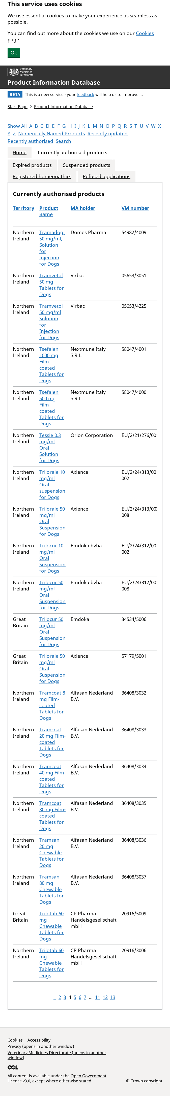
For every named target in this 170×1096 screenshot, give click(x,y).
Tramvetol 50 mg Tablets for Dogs (51, 285)
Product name (48, 211)
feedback (85, 94)
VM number (135, 208)
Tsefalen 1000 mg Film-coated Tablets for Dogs (51, 365)
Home (19, 152)
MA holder (83, 208)
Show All (17, 126)
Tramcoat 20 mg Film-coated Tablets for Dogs (52, 742)
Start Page (17, 106)
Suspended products (86, 165)
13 (112, 997)
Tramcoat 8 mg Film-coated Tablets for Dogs (52, 705)
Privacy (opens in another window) (41, 1046)
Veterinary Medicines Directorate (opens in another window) (57, 1055)
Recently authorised (30, 141)
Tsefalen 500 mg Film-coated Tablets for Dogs (51, 408)
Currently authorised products (72, 152)
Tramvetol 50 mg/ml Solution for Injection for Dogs (51, 322)
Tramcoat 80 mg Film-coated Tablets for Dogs (52, 816)
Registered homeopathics (42, 176)
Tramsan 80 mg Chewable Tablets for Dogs (51, 889)
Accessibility (38, 1040)
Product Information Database (54, 82)
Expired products (32, 165)
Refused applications (106, 176)
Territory (23, 208)
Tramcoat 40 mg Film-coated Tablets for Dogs (52, 779)
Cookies (145, 33)
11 (97, 997)
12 (105, 997)
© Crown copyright (144, 1080)
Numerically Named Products (51, 133)
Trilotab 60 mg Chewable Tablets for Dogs (51, 926)
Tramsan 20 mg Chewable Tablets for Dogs (51, 852)
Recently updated (108, 133)
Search (63, 141)
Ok (14, 52)
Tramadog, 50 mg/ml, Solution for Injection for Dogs (52, 248)
